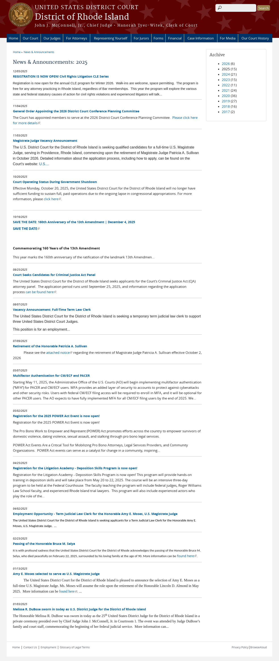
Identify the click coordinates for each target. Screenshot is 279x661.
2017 (226, 111)
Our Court (30, 38)
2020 (226, 95)
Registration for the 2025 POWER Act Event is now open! (56, 416)
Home (13, 38)
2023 (226, 79)
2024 (226, 74)
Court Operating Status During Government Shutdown (55, 182)
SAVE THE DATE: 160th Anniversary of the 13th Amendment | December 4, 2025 (74, 222)
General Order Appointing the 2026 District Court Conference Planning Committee (76, 111)
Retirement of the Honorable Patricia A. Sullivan (50, 346)
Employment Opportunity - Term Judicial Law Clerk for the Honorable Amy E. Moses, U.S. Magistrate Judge (95, 514)
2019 (226, 101)
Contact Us (30, 647)
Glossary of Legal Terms (75, 647)
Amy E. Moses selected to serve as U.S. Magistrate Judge (56, 574)
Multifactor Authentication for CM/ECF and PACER (51, 375)
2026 (226, 63)
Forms (158, 38)
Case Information (200, 38)
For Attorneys (76, 38)
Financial (175, 38)
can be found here (41, 292)
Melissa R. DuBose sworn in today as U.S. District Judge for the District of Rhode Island (79, 609)
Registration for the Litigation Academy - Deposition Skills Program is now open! (75, 468)
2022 (226, 85)
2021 (226, 90)
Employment (48, 647)
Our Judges (52, 38)
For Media (227, 38)
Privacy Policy (240, 647)
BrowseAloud (258, 647)
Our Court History (255, 38)
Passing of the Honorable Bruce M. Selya (44, 544)
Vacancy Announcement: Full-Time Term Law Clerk (52, 309)
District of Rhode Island (82, 17)
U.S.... (44, 164)
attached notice (59, 352)
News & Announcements (39, 52)
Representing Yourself (110, 38)
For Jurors (141, 38)
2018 (226, 106)
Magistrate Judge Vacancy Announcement (45, 140)
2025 (226, 69)
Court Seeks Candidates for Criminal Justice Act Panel (54, 275)
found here (187, 556)
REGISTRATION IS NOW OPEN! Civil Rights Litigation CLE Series (61, 76)
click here (52, 199)
